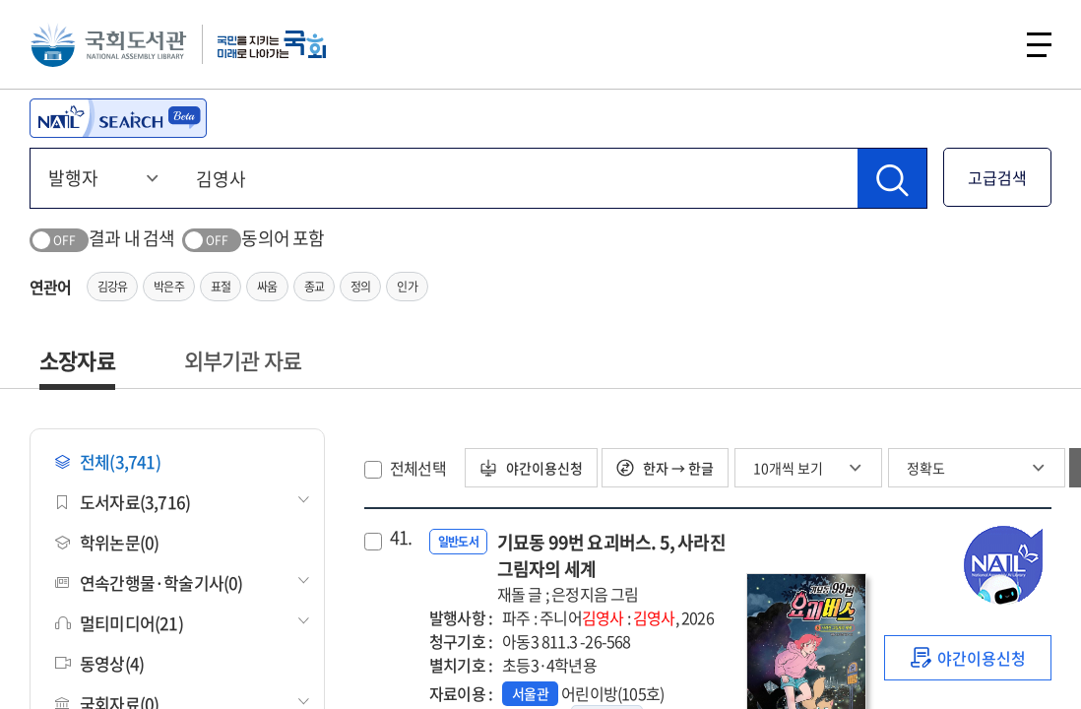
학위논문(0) (107, 542)
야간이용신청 (531, 468)
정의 (360, 286)
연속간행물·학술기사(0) (149, 582)
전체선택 (418, 468)
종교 (314, 286)
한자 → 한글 (665, 468)
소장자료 (77, 360)
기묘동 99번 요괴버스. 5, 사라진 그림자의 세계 (612, 567)
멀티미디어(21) (119, 623)
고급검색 (997, 177)
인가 (406, 286)
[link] (967, 657)
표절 (220, 286)
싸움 (267, 286)
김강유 (112, 286)
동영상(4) (99, 663)
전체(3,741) (107, 461)
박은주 (169, 286)
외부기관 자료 (242, 360)
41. (401, 538)
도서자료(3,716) (122, 501)
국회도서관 (108, 44)
